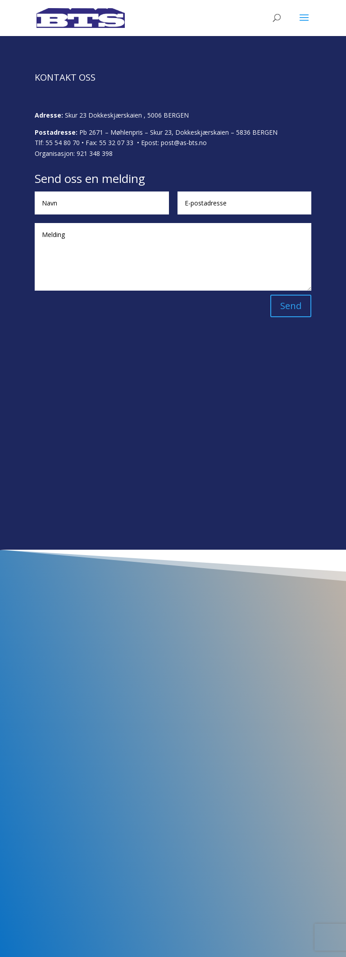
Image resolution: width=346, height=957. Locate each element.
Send (290, 306)
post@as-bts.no (184, 142)
